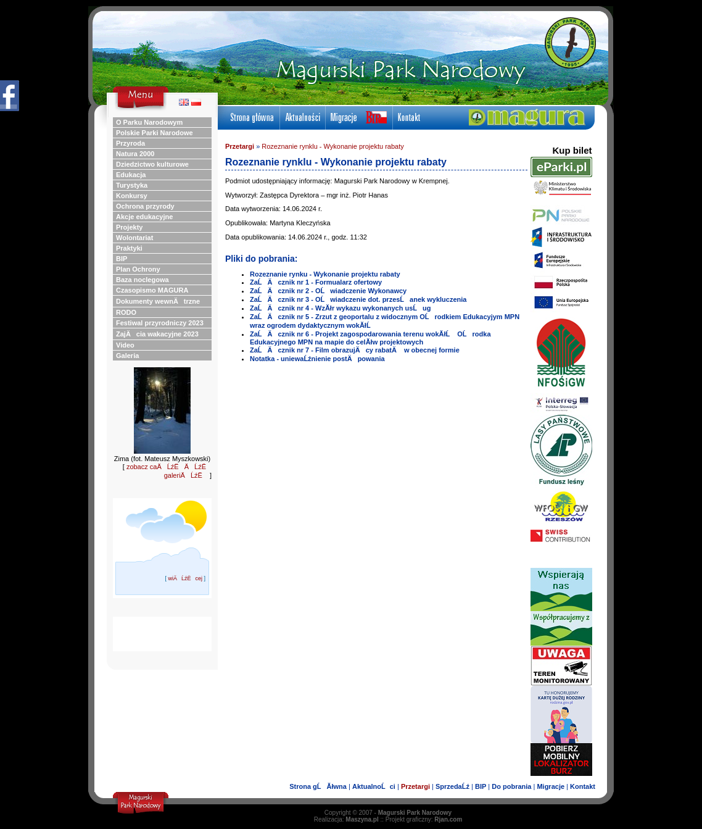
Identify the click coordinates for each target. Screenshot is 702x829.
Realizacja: (346, 819)
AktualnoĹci (373, 786)
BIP (480, 786)
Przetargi (239, 146)
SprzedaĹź (452, 786)
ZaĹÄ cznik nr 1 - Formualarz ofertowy (316, 282)
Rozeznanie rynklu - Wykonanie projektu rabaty (332, 146)
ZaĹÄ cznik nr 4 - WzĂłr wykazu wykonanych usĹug (340, 308)
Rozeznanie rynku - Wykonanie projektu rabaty (325, 274)
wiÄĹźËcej (185, 578)
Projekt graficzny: (424, 819)
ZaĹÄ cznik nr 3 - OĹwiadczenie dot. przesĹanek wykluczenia (358, 299)
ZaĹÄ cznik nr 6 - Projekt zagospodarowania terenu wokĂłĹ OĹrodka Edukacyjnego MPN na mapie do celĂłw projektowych (370, 338)
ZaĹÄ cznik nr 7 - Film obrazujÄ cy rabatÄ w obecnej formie (355, 350)
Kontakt (582, 786)
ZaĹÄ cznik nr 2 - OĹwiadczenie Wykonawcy (328, 290)
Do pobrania (511, 786)
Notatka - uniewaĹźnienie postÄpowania (317, 358)
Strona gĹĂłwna (318, 786)
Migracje (550, 786)
